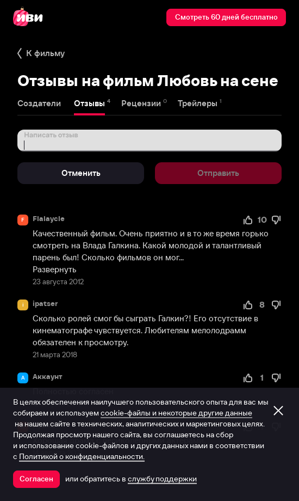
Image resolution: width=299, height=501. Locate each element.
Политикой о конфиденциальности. (82, 456)
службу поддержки (162, 478)
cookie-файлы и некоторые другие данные (176, 412)
